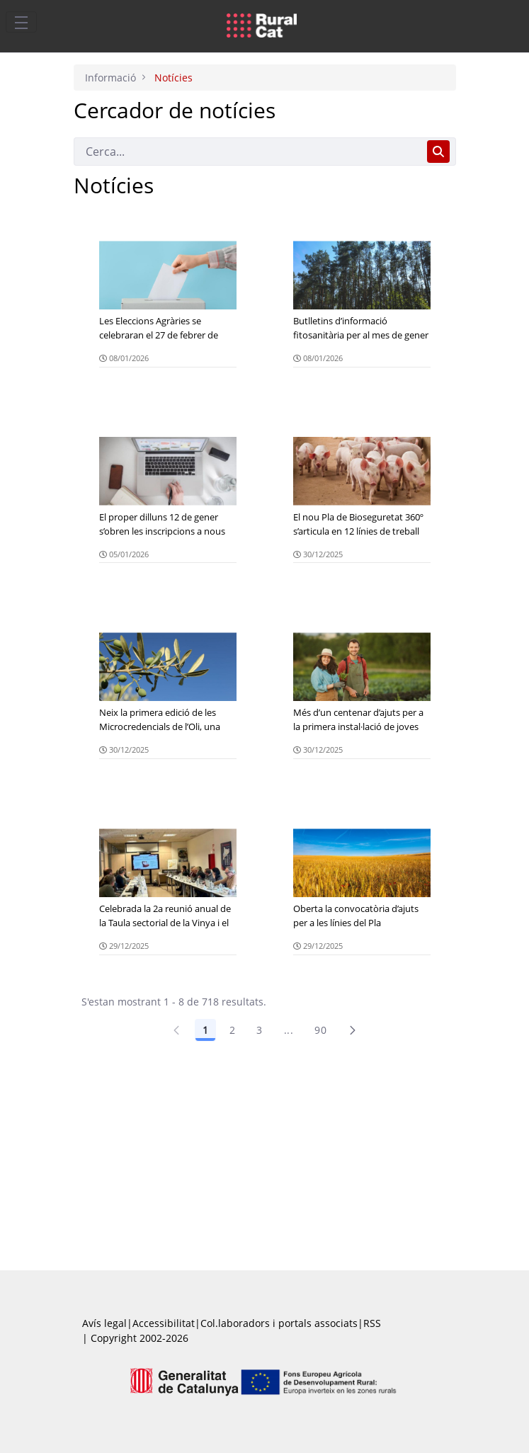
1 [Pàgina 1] (205, 1030)
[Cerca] (247, 151)
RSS (372, 1323)
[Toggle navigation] (21, 22)
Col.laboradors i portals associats (279, 1323)
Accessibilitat (163, 1323)
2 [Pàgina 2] (232, 1030)
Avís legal (104, 1323)
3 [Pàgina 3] (259, 1030)
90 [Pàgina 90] (320, 1030)
